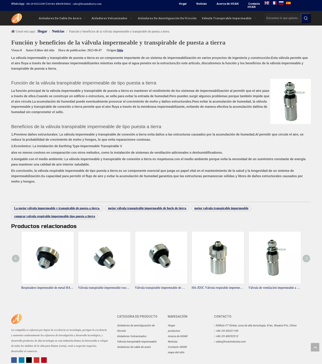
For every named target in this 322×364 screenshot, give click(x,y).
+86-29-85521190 (35, 3)
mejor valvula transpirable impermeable (221, 208)
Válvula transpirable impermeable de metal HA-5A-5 (161, 287)
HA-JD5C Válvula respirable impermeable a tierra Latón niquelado (218, 287)
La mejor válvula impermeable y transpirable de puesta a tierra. (57, 208)
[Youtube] (37, 360)
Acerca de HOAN (227, 3)
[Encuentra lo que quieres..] (283, 18)
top (315, 347)
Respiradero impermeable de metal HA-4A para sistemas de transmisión (47, 287)
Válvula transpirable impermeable (136, 341)
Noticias (201, 3)
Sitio (120, 50)
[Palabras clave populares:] (306, 18)
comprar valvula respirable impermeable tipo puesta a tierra (54, 216)
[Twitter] (29, 360)
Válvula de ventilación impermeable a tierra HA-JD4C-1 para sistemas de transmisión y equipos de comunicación (274, 287)
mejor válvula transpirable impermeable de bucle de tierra (147, 208)
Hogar (183, 3)
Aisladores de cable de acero (134, 347)
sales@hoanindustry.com (87, 3)
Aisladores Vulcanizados (131, 336)
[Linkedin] (22, 360)
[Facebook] (14, 360)
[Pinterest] (44, 360)
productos (174, 330)
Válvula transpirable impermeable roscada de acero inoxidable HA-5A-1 (104, 287)
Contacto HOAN (254, 5)
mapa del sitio (176, 352)
